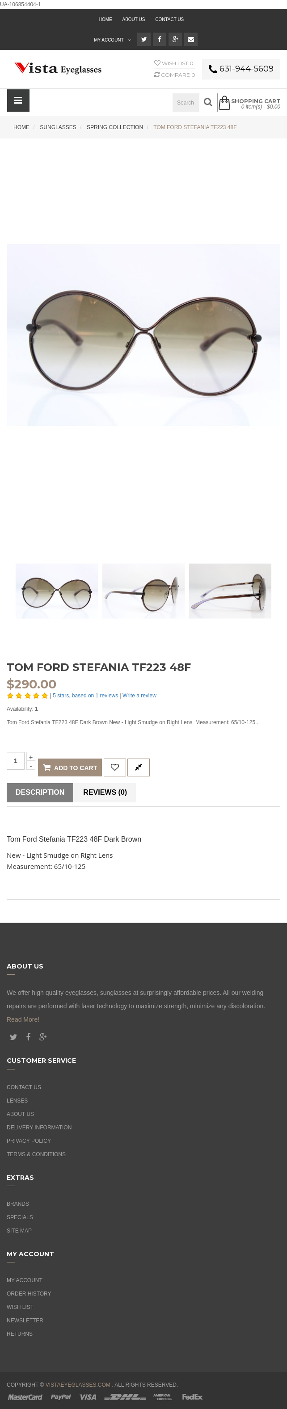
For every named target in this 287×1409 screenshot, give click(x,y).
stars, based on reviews (86, 695)
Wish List (20, 1307)
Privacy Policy (29, 1141)
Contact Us (169, 19)
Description (40, 792)
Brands (18, 1204)
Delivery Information (39, 1127)
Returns (20, 1334)
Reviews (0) (105, 792)
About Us (20, 1114)
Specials (20, 1217)
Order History (29, 1294)
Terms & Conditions (36, 1154)
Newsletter (25, 1320)
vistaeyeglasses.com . (80, 1385)
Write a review (139, 695)
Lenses (17, 1101)
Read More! (23, 1019)
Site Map (19, 1231)
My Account (24, 1280)
